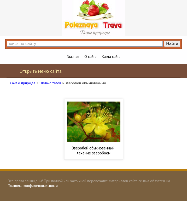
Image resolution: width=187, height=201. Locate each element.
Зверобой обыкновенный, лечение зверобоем (93, 150)
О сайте (90, 56)
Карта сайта (111, 56)
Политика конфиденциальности (33, 185)
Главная (73, 56)
